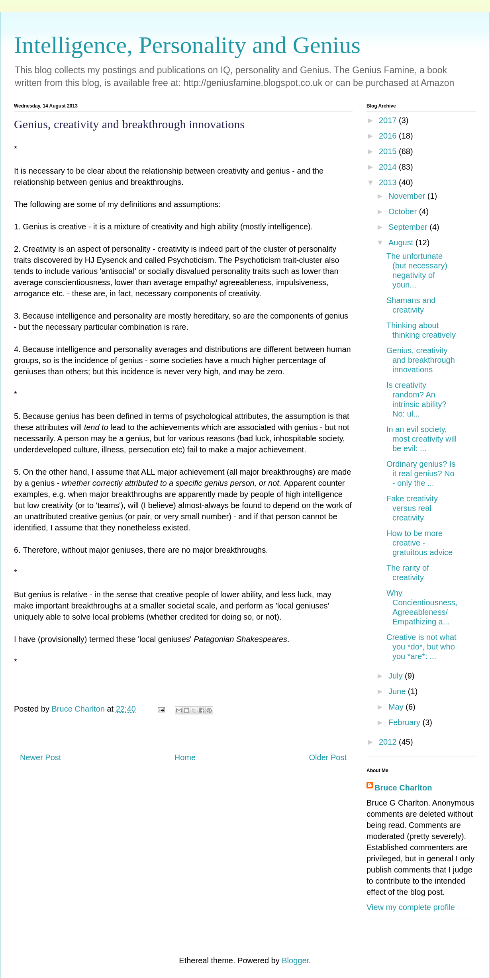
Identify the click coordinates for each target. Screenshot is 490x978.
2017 (389, 120)
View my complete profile (411, 907)
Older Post (328, 757)
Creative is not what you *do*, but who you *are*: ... (421, 647)
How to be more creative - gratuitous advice (419, 543)
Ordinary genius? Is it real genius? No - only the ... (420, 473)
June (398, 691)
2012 (389, 741)
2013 (389, 182)
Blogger (295, 960)
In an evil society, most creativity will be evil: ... (421, 439)
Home (185, 757)
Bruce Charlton (403, 787)
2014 (389, 166)
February (405, 722)
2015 (389, 151)
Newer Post (40, 757)
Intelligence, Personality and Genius (187, 45)
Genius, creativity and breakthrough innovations (420, 360)
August (402, 242)
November (407, 196)
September (408, 227)
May (397, 706)
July (396, 675)
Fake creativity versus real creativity (412, 508)
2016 (389, 135)
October (403, 211)
